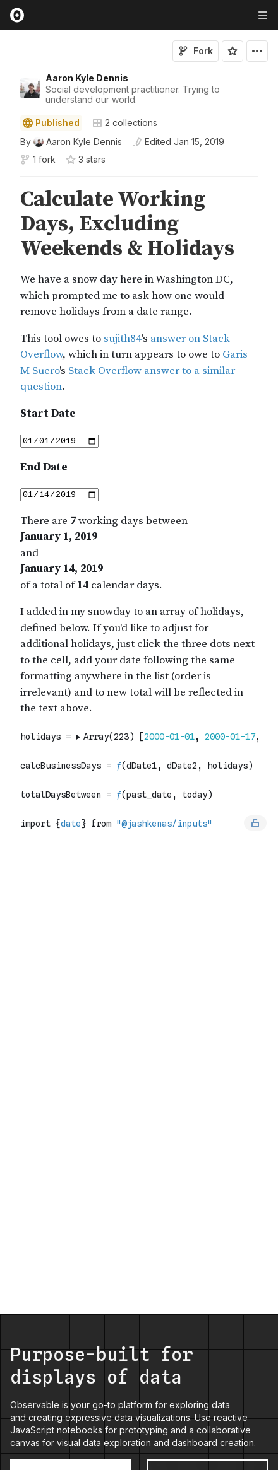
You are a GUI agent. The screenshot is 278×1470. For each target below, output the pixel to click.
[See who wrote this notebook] (71, 142)
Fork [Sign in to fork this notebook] (195, 50)
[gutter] (6, 224)
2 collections (124, 123)
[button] (5, 182)
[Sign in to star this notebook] (232, 51)
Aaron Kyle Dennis (86, 78)
